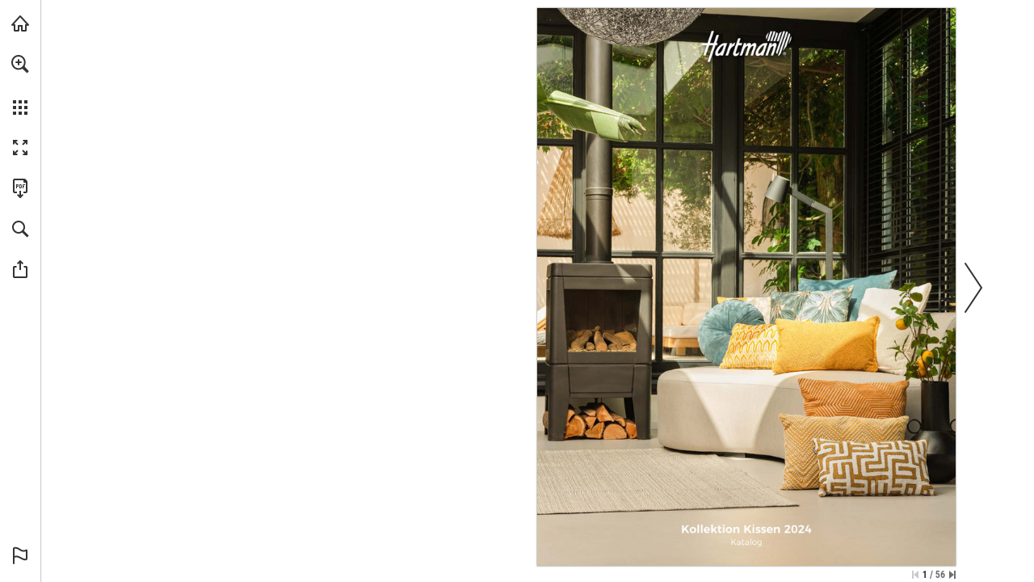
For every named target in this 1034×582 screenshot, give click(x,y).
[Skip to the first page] (915, 575)
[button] (20, 64)
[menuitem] (20, 85)
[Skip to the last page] (952, 575)
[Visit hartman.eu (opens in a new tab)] (20, 23)
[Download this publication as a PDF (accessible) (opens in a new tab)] (20, 188)
